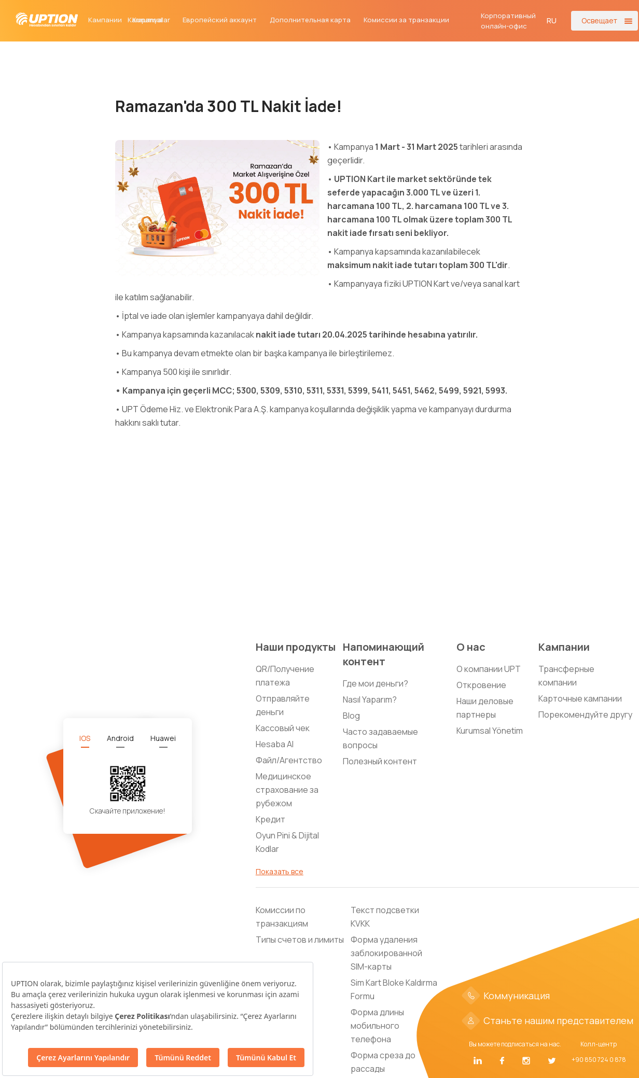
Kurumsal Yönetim (489, 730)
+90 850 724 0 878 (599, 1059)
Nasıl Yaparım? (370, 699)
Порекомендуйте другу (585, 714)
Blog (351, 715)
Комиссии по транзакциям (282, 916)
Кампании (105, 19)
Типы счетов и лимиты (300, 939)
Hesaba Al (275, 744)
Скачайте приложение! (127, 811)
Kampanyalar (149, 19)
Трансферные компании (566, 675)
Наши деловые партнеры (484, 707)
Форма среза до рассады (383, 1061)
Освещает (599, 20)
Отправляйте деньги (283, 705)
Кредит (270, 819)
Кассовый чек (283, 728)
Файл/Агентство (289, 760)
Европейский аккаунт (220, 19)
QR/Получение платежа (285, 675)
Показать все (279, 871)
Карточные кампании (580, 698)
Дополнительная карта (310, 19)
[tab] (85, 738)
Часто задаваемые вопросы (380, 738)
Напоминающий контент (383, 654)
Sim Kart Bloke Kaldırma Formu (394, 989)
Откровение (481, 685)
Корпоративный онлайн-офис (508, 21)
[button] (552, 20)
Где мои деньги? (375, 683)
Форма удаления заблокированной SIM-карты (386, 953)
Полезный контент (380, 761)
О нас (470, 647)
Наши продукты (296, 647)
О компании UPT (488, 669)
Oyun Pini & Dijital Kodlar (287, 842)
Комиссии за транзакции (406, 19)
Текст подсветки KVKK (385, 916)
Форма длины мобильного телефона (377, 1025)
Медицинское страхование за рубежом (287, 790)
